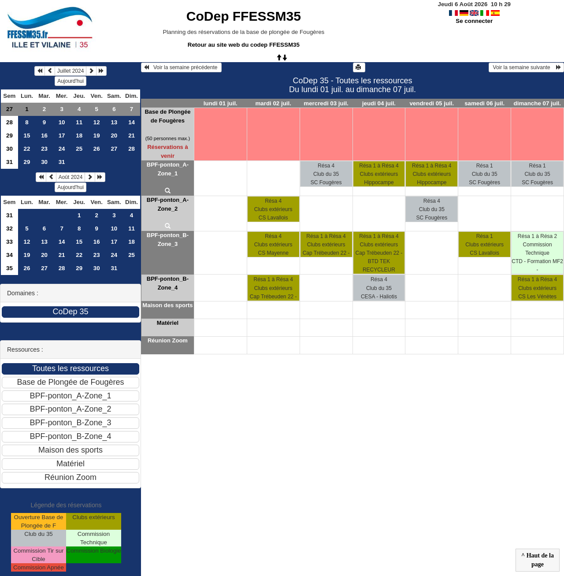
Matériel (167, 323)
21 (131, 135)
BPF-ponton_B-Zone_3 (168, 239)
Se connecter (474, 21)
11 (79, 122)
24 (62, 148)
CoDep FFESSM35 (243, 16)
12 (96, 122)
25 (79, 148)
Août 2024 (71, 177)
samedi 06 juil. (484, 103)
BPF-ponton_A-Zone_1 (168, 169)
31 (9, 162)
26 (96, 148)
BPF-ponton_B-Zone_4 (168, 283)
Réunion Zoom (168, 340)
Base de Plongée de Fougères (167, 116)
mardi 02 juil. (273, 103)
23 (44, 148)
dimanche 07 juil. (537, 103)
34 (9, 255)
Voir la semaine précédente (181, 67)
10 (62, 122)
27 (9, 109)
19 (96, 135)
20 (114, 135)
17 (62, 135)
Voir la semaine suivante (526, 67)
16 (44, 135)
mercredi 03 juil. (326, 103)
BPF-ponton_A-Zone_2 (168, 204)
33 (9, 241)
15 (27, 135)
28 (9, 122)
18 (79, 135)
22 (27, 148)
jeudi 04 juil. (379, 103)
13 (114, 122)
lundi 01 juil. (220, 103)
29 (9, 135)
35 (9, 268)
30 (9, 148)
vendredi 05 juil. (431, 103)
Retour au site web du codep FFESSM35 (244, 44)
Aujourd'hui (70, 81)
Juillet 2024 (70, 71)
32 (9, 228)
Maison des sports (167, 305)
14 (131, 122)
